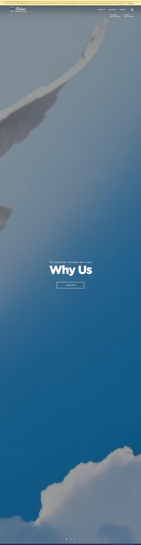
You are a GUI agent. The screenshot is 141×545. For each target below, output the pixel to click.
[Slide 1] (66, 539)
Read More (131, 3)
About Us (101, 9)
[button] (132, 9)
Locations (112, 9)
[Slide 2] (70, 539)
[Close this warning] (139, 2)
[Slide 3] (74, 539)
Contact (122, 9)
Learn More (70, 285)
